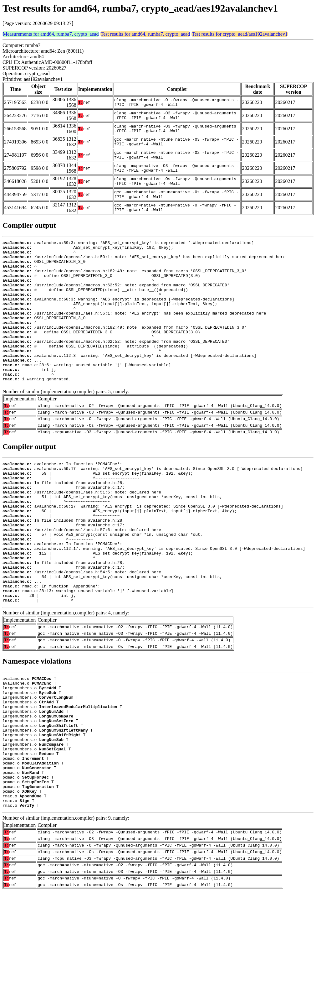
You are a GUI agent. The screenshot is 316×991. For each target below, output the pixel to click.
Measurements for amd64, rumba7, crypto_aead (51, 34)
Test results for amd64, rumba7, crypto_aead (145, 34)
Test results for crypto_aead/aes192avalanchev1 (240, 34)
